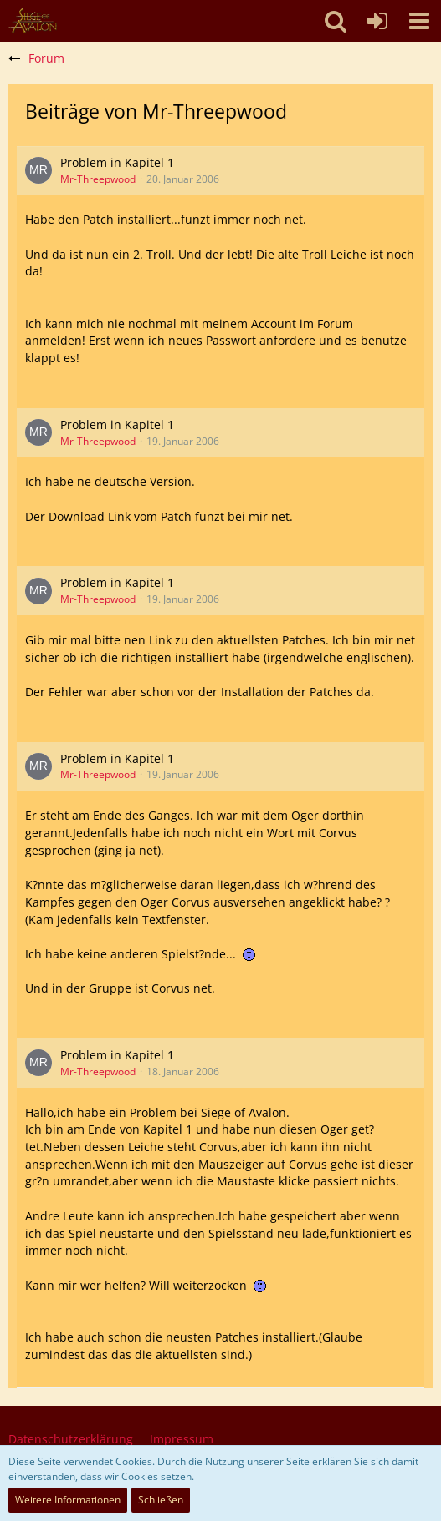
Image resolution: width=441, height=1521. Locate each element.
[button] (419, 21)
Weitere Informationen (68, 1500)
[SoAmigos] (32, 21)
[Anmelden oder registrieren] (377, 21)
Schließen (160, 1500)
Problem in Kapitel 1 (117, 162)
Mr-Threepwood (98, 179)
